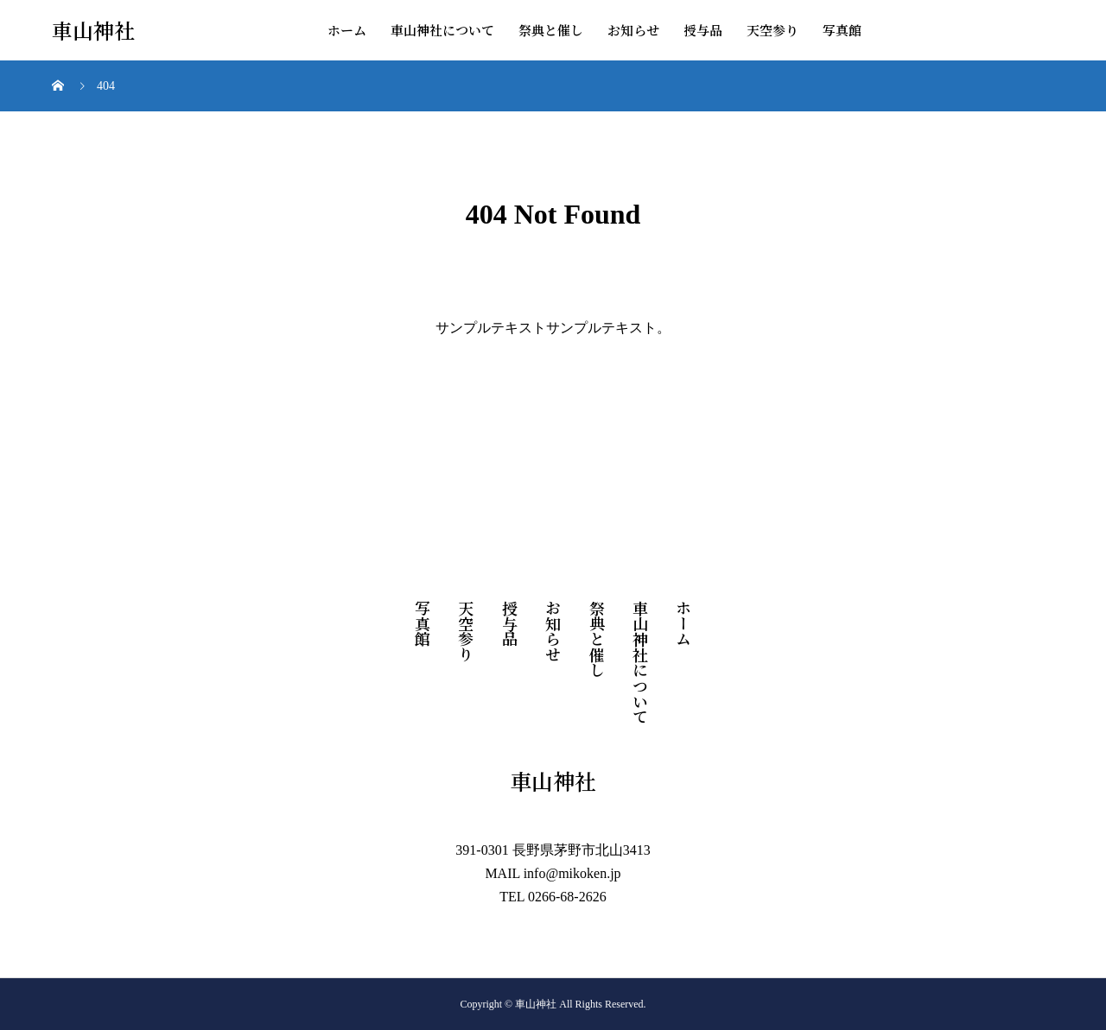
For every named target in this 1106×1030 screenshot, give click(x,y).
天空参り (772, 30)
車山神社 (93, 30)
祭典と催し (550, 30)
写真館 (842, 30)
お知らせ (633, 30)
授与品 (702, 30)
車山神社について (442, 30)
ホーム (346, 30)
